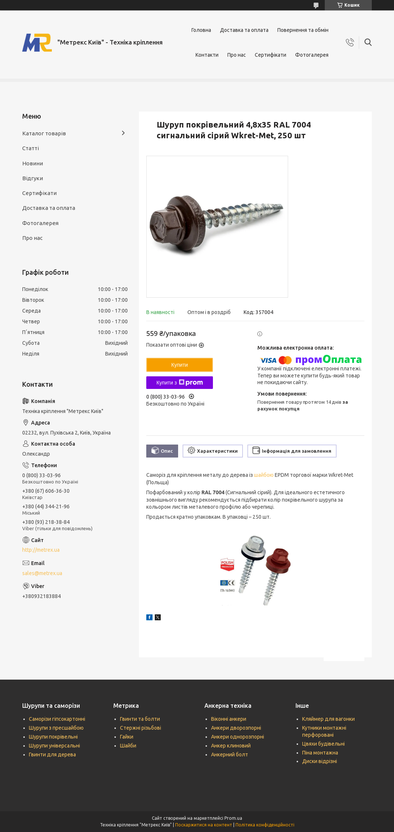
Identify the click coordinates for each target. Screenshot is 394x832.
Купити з (179, 382)
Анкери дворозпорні (236, 728)
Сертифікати (270, 55)
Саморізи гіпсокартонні (57, 719)
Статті (30, 148)
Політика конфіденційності (265, 824)
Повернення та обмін (302, 30)
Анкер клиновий (231, 746)
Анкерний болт (229, 754)
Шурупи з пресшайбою (56, 728)
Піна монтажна (320, 753)
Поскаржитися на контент (203, 824)
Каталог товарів (44, 133)
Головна (201, 30)
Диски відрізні (319, 761)
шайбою (264, 475)
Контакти (207, 55)
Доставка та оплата (244, 30)
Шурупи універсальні (54, 746)
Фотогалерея (311, 55)
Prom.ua (233, 818)
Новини (32, 163)
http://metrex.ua (41, 550)
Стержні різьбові (140, 728)
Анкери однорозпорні (237, 737)
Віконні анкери (228, 719)
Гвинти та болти (140, 719)
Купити (179, 365)
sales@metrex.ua (42, 573)
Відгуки (32, 178)
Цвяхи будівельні (323, 744)
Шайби (128, 746)
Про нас (236, 55)
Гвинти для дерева (52, 754)
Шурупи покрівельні (53, 737)
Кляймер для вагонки (328, 719)
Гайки (126, 737)
